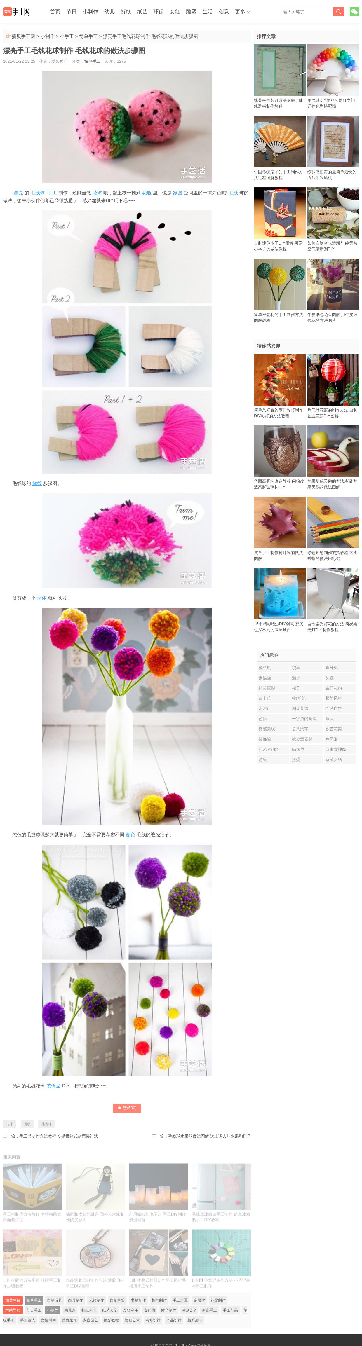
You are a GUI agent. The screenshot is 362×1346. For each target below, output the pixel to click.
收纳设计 (300, 698)
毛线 (233, 192)
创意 (224, 12)
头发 (330, 677)
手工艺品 (230, 1310)
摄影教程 (111, 1320)
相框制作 (159, 1300)
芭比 (263, 718)
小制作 (90, 12)
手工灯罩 (180, 1300)
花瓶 (147, 192)
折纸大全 (89, 1310)
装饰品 (53, 1085)
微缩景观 (267, 729)
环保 (158, 12)
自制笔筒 (117, 1300)
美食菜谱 (69, 1320)
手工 (52, 192)
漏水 (296, 677)
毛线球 (38, 192)
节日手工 (33, 1310)
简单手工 (88, 36)
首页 (55, 12)
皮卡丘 (265, 698)
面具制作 (75, 1300)
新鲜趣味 (195, 1320)
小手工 (67, 36)
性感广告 (334, 708)
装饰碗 (265, 739)
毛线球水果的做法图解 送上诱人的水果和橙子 (209, 1136)
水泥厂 (265, 708)
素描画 (265, 677)
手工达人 (27, 1320)
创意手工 (209, 1310)
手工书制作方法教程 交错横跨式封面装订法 (58, 1136)
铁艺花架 (334, 729)
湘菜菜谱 (300, 708)
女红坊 (149, 1310)
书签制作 (138, 1300)
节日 (71, 12)
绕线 (37, 483)
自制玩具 (54, 1300)
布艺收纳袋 (269, 749)
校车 (296, 667)
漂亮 (18, 192)
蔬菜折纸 (334, 759)
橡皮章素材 (302, 739)
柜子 (296, 688)
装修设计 (153, 1320)
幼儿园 (70, 1310)
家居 (177, 192)
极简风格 (334, 698)
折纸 (126, 12)
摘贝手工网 (23, 36)
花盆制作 (218, 1300)
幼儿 (109, 12)
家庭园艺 (90, 1320)
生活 (207, 12)
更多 (240, 12)
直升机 (332, 667)
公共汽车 (300, 729)
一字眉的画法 (304, 718)
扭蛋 (296, 759)
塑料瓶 (265, 667)
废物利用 (130, 1310)
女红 (175, 12)
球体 (41, 598)
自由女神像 (336, 749)
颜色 (130, 834)
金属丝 (199, 1300)
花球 (97, 192)
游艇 (263, 759)
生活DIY (189, 1310)
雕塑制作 (168, 1310)
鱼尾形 (332, 739)
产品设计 (174, 1320)
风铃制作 (96, 1300)
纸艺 (142, 12)
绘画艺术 (132, 1320)
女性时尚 (48, 1320)
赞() (127, 1108)
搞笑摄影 (267, 688)
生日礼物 (334, 688)
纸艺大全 (109, 1310)
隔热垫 (298, 749)
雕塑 (191, 12)
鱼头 (330, 718)
